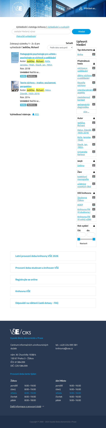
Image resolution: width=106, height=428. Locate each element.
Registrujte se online (26, 279)
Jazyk (80, 161)
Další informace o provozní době (25, 406)
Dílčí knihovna (84, 193)
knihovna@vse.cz (64, 348)
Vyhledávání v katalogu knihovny (31, 27)
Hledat (81, 31)
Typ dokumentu (85, 50)
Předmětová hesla (83, 62)
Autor (80, 118)
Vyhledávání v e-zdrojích (58, 27)
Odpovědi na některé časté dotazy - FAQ (36, 303)
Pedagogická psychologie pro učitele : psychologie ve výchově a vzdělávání (38, 55)
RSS (35, 114)
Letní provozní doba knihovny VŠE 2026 (36, 256)
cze (69, 8)
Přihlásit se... (87, 8)
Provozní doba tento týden (23, 374)
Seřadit (69, 43)
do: (88, 230)
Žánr (79, 172)
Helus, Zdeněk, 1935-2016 (35, 91)
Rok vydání (82, 225)
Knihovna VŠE (22, 291)
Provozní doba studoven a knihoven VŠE (37, 268)
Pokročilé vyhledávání (26, 36)
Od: (79, 230)
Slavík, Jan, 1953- (44, 65)
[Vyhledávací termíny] (41, 31)
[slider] (78, 239)
